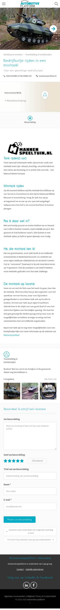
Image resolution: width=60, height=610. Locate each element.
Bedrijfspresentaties (13, 54)
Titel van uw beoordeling (16, 469)
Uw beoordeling (12, 419)
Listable (39, 605)
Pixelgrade (50, 605)
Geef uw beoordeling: (14, 454)
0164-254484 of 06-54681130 (18, 76)
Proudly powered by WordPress (18, 605)
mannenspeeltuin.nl (47, 76)
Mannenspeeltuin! (12, 335)
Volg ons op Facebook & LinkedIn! (26, 586)
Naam (7, 484)
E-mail (8, 499)
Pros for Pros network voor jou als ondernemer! (29, 539)
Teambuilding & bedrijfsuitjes (38, 54)
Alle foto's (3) (50, 379)
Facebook (34, 586)
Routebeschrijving (16, 100)
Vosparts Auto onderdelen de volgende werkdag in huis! (31, 531)
